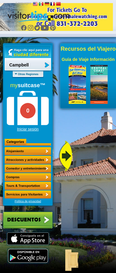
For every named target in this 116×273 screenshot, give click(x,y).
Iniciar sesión (28, 129)
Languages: (24, 3)
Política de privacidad (28, 201)
